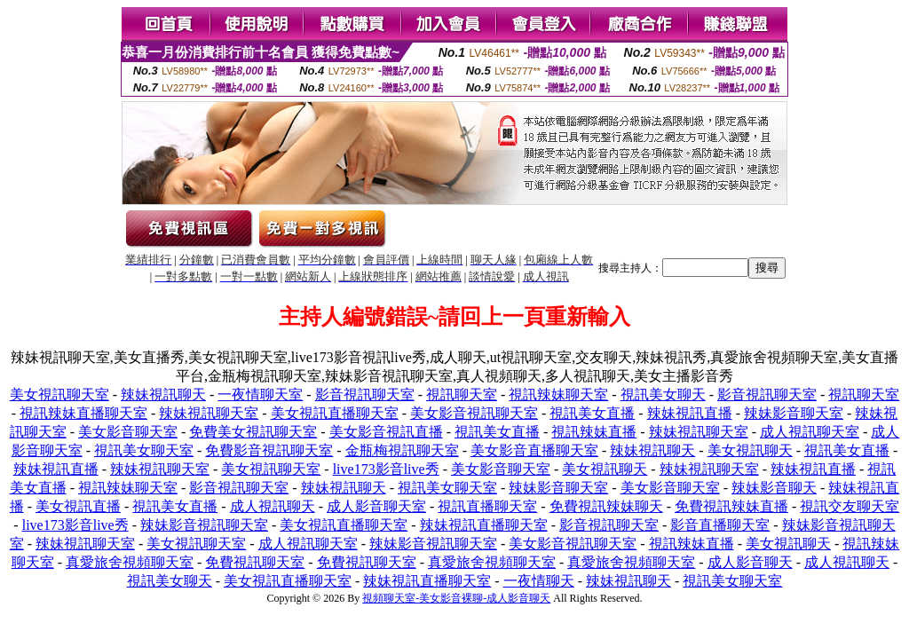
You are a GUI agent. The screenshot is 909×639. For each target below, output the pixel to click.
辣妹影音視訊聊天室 (204, 524)
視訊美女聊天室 (144, 450)
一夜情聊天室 (260, 394)
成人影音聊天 (750, 562)
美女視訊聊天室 (59, 394)
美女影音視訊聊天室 (474, 413)
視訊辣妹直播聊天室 (83, 413)
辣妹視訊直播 (689, 413)
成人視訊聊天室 (809, 431)
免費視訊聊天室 (254, 562)
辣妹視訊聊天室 (208, 413)
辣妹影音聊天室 (793, 413)
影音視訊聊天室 (365, 394)
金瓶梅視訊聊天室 (402, 450)
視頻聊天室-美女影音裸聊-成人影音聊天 (456, 598)
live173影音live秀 (386, 469)
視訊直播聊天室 (487, 506)
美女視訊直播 (78, 506)
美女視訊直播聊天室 (335, 413)
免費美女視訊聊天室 (253, 431)
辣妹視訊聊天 (163, 394)
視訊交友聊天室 (849, 506)
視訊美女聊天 (663, 394)
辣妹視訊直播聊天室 (484, 524)
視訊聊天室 (461, 394)
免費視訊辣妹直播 (731, 506)
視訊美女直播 (592, 413)
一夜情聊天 (538, 580)
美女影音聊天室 (128, 431)
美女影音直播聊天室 (534, 450)
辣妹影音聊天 (774, 487)
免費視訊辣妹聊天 (606, 506)
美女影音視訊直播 (386, 431)
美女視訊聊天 (750, 450)
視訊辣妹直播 (593, 431)
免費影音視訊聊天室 (269, 450)
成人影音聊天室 (376, 506)
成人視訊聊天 (272, 506)
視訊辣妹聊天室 (558, 394)
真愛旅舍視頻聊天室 (130, 562)
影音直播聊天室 (720, 524)
